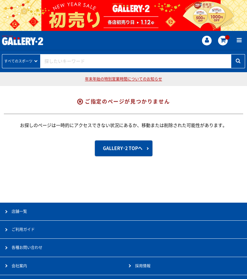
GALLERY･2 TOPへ (122, 148)
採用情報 (143, 266)
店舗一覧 (19, 211)
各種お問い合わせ (27, 247)
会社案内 (19, 266)
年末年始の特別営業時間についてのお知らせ (123, 79)
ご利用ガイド (23, 229)
